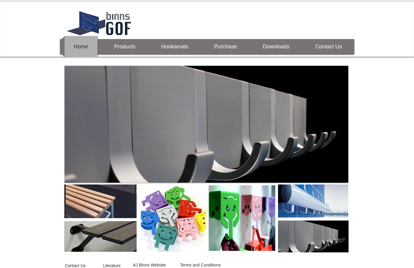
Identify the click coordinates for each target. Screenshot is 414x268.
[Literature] (112, 265)
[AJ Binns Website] (149, 265)
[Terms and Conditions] (200, 265)
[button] (206, 124)
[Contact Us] (75, 265)
